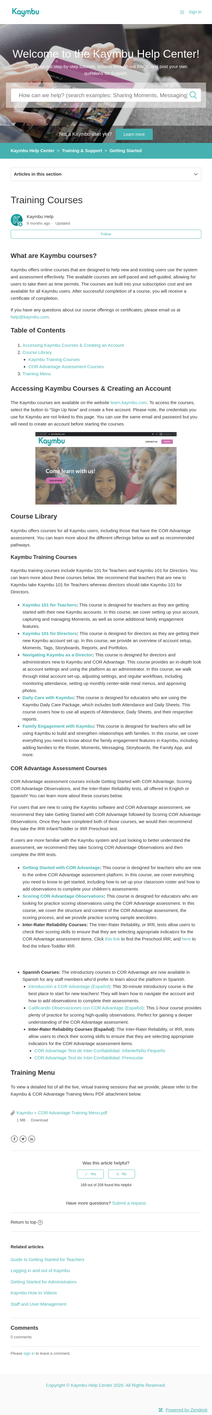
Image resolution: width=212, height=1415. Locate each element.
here (186, 938)
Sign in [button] (195, 12)
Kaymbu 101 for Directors (50, 633)
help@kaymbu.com (30, 316)
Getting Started (125, 150)
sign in (29, 1353)
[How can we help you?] (106, 95)
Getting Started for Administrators (44, 1281)
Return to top (27, 1222)
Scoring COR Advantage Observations (63, 896)
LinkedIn (31, 1139)
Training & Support (82, 150)
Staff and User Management (38, 1304)
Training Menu (37, 373)
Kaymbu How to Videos (34, 1292)
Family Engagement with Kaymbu (58, 726)
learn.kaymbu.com (129, 402)
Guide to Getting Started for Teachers (47, 1259)
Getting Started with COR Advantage (61, 867)
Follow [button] (106, 234)
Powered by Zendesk (187, 1409)
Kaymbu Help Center (33, 150)
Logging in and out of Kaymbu (40, 1270)
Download (39, 1120)
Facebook (14, 1139)
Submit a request (129, 1203)
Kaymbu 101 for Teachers (49, 604)
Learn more (134, 134)
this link (112, 938)
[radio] (90, 1174)
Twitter (23, 1139)
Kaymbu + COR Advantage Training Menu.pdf (62, 1112)
